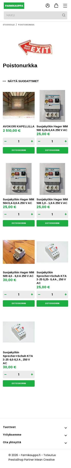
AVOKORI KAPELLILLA (18, 126)
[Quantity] (19, 141)
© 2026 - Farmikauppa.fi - (26, 455)
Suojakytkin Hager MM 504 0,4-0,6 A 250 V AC (18, 201)
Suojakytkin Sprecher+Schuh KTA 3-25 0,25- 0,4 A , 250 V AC (51, 278)
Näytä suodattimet (21, 81)
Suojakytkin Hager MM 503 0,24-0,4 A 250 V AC (52, 128)
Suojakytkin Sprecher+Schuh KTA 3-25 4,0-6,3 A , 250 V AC (18, 358)
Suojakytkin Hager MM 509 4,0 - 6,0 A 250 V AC (18, 274)
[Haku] (35, 15)
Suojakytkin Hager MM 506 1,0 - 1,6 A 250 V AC (52, 201)
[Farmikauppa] (20, 5)
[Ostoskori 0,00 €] (56, 5)
